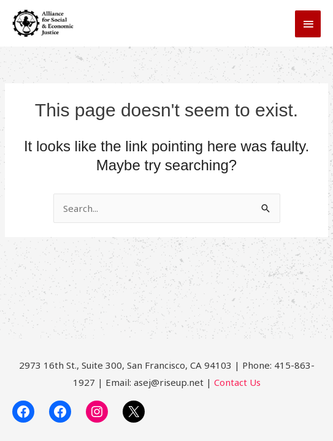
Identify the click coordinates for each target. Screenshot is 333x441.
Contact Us (237, 382)
